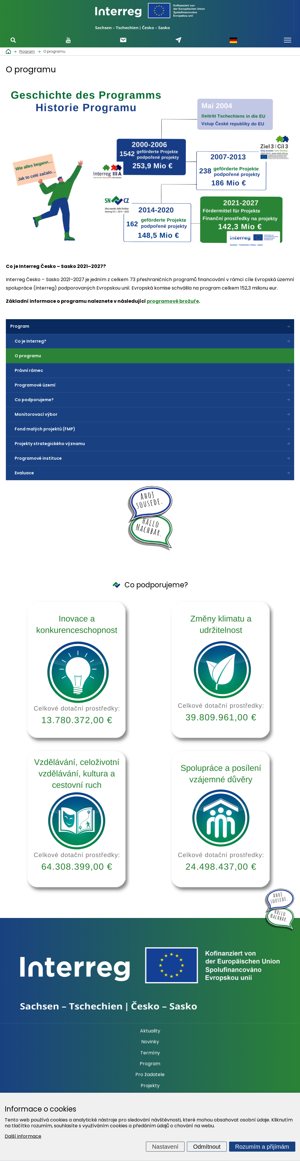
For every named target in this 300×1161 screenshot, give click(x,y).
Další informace (23, 1136)
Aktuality (150, 1031)
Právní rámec (29, 370)
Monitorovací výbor (36, 414)
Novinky (150, 1042)
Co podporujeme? (34, 400)
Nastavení (165, 1146)
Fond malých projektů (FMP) (45, 429)
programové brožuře (173, 301)
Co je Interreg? (30, 341)
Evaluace (24, 473)
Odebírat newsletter (123, 40)
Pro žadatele (150, 1074)
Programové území (35, 385)
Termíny (150, 1053)
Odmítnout (206, 1146)
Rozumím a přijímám (262, 1146)
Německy (233, 40)
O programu (28, 356)
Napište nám (178, 40)
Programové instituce (38, 458)
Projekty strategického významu (50, 444)
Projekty (150, 1086)
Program (19, 326)
